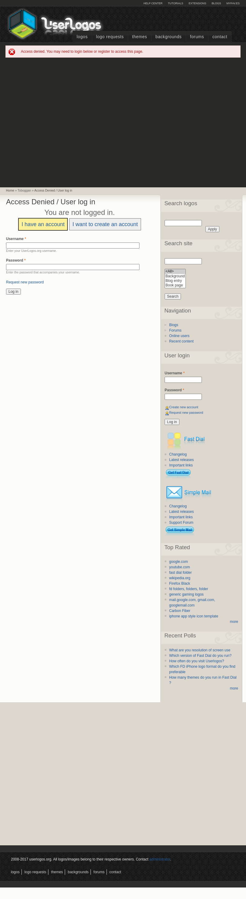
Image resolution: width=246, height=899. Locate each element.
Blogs (216, 3)
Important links (181, 465)
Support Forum (181, 522)
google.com (178, 562)
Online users (179, 336)
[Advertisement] (62, 122)
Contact (219, 37)
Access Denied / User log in (53, 190)
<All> (175, 271)
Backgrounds (169, 37)
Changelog (178, 454)
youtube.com (179, 567)
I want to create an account (105, 224)
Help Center (152, 3)
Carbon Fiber (179, 611)
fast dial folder (180, 572)
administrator (159, 859)
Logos (82, 37)
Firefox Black (179, 583)
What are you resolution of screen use (199, 650)
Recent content (181, 341)
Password (16, 260)
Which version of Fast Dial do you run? (200, 655)
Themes (139, 37)
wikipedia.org (179, 578)
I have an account (42, 224)
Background (175, 276)
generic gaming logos (186, 594)
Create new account (183, 407)
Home (10, 190)
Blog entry (175, 281)
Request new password (25, 282)
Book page (175, 285)
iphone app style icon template (193, 616)
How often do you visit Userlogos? (196, 661)
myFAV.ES (233, 3)
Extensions (197, 3)
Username (16, 239)
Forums (197, 37)
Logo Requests (110, 37)
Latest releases (181, 460)
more (234, 622)
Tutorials (175, 3)
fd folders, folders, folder (188, 589)
